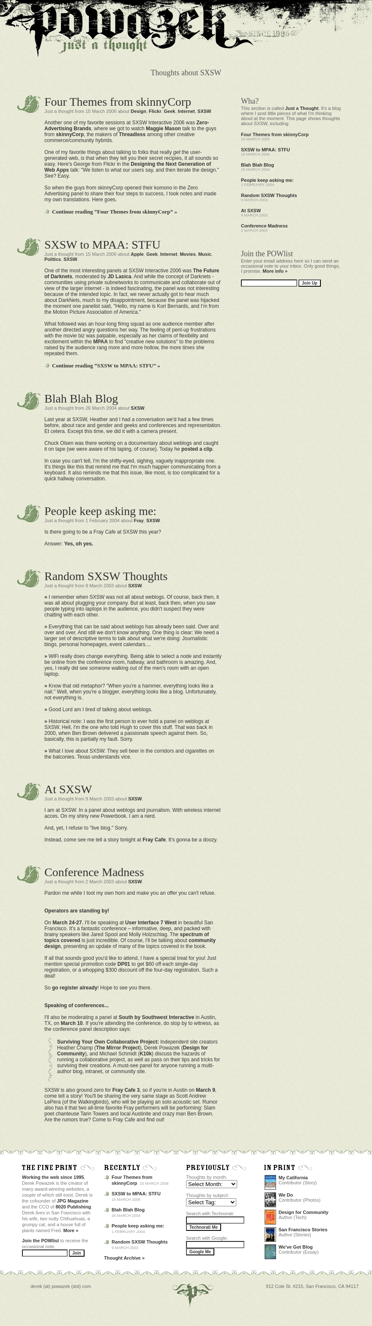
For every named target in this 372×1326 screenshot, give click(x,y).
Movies (187, 254)
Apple (137, 254)
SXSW (204, 111)
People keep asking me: (100, 511)
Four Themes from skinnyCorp (117, 101)
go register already (74, 988)
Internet (186, 111)
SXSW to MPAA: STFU (102, 244)
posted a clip (196, 449)
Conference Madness (94, 872)
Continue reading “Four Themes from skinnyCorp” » (114, 211)
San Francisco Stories (303, 1229)
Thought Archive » (124, 1257)
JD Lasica (119, 276)
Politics (52, 259)
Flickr (155, 111)
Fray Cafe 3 (126, 1090)
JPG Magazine (73, 1200)
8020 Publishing (73, 1206)
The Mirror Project (118, 1048)
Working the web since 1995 (53, 1177)
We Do (286, 1194)
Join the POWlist (40, 1240)
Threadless (132, 134)
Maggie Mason (163, 129)
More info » (275, 271)
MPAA (100, 342)
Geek (169, 111)
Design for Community (303, 1212)
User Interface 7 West (151, 923)
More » (70, 1230)
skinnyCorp (70, 134)
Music (204, 254)
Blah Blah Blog (81, 398)
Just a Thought (302, 108)
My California (293, 1177)
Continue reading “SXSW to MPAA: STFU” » (106, 365)
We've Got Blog (296, 1246)
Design (138, 111)
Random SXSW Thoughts (105, 576)
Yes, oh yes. (78, 544)
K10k (146, 1054)
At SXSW (68, 789)
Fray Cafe (154, 840)
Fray (139, 520)
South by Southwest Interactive (156, 1017)
